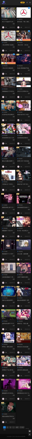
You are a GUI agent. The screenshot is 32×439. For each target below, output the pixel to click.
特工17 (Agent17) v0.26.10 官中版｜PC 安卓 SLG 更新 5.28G (8, 22)
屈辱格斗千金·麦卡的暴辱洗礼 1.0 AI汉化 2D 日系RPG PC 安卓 (8, 370)
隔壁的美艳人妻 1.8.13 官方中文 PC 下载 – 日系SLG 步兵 (8, 207)
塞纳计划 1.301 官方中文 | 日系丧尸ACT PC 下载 (23, 184)
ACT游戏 (21, 181)
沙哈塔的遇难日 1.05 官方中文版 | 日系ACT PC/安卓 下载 (8, 277)
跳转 (5, 429)
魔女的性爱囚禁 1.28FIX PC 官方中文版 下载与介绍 (23, 300)
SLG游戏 (5, 42)
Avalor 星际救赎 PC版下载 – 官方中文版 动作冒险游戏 (23, 68)
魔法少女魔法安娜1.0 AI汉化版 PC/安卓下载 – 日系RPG (8, 161)
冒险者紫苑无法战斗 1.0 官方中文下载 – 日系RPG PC (23, 207)
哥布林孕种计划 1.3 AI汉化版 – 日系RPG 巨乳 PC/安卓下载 (8, 138)
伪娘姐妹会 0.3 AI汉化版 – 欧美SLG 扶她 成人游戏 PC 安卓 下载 (8, 91)
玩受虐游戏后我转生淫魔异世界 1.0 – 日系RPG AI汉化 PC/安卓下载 (23, 138)
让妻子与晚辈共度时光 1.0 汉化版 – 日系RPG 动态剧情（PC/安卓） (23, 277)
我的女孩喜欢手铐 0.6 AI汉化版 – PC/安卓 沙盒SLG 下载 (8, 416)
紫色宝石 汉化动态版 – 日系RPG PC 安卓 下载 (23, 347)
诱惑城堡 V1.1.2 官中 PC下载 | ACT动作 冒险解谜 (8, 254)
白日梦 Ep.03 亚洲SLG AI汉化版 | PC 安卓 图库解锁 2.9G (8, 114)
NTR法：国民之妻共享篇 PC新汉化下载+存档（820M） (8, 347)
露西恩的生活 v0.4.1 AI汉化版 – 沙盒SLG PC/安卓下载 (23, 393)
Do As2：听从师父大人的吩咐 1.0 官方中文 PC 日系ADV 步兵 (23, 230)
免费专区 (21, 19)
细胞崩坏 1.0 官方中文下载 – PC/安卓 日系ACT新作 (8, 230)
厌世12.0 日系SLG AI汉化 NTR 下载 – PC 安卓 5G (23, 91)
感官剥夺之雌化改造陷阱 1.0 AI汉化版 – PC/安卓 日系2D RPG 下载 (23, 370)
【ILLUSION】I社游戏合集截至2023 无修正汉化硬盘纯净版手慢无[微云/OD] (8, 45)
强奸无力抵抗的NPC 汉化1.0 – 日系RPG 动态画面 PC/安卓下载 (8, 300)
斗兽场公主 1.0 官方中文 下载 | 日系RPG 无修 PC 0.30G (8, 184)
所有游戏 (5, 19)
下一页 (21, 427)
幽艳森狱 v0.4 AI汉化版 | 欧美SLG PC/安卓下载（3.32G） (8, 393)
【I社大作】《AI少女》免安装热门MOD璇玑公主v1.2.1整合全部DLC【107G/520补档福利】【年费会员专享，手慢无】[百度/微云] (23, 45)
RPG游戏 (21, 42)
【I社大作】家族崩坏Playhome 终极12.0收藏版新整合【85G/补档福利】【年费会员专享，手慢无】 (8, 68)
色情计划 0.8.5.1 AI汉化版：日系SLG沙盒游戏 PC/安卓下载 (23, 114)
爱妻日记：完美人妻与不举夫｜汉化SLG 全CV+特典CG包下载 (23, 323)
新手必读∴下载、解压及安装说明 (23, 22)
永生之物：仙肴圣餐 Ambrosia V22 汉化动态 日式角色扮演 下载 (23, 254)
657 (17, 427)
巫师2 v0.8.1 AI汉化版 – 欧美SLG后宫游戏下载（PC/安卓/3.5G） (23, 161)
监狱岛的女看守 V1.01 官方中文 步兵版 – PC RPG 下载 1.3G (8, 323)
